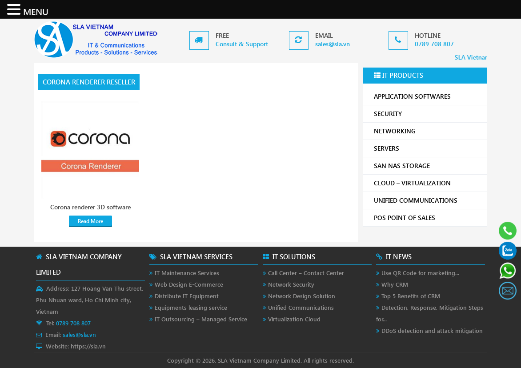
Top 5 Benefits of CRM (410, 296)
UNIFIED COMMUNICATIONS (427, 200)
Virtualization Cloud (294, 319)
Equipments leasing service (191, 307)
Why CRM (394, 284)
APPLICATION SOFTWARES (412, 96)
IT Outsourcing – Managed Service (201, 319)
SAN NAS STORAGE (427, 165)
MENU (35, 11)
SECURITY (427, 113)
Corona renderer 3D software (90, 207)
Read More (90, 221)
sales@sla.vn (332, 44)
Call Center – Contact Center (306, 272)
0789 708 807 (434, 44)
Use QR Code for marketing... (420, 272)
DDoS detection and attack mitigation (432, 330)
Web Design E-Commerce (189, 284)
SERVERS (427, 148)
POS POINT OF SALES (427, 217)
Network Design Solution (301, 296)
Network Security (291, 284)
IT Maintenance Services (187, 272)
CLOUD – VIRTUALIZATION (427, 183)
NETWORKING (427, 131)
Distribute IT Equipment (187, 296)
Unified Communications (301, 307)
